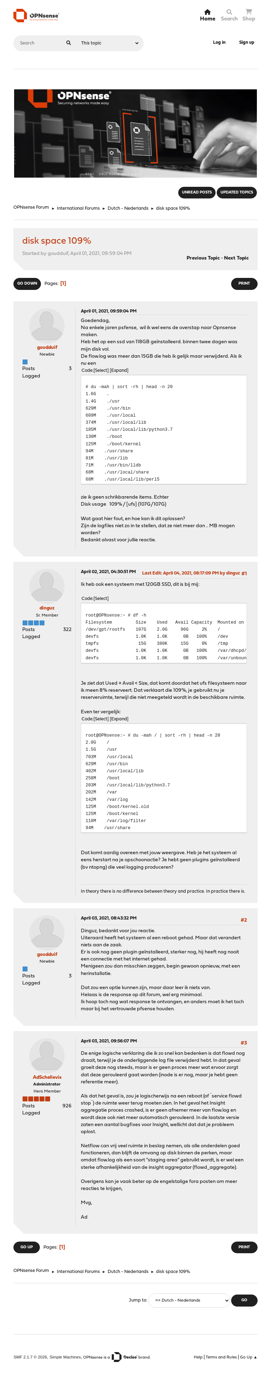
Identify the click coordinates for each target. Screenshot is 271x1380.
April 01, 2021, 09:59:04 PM (109, 311)
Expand (119, 370)
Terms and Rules (221, 1357)
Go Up (26, 1247)
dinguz (47, 608)
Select (101, 370)
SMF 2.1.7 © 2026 (30, 1357)
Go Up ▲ (249, 1357)
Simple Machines (65, 1357)
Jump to (137, 1300)
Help (198, 1357)
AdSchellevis (47, 1077)
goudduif (47, 347)
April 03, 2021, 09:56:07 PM (109, 1041)
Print (244, 284)
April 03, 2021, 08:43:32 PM (109, 918)
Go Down (27, 284)
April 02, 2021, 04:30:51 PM (108, 572)
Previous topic (203, 258)
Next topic (236, 258)
